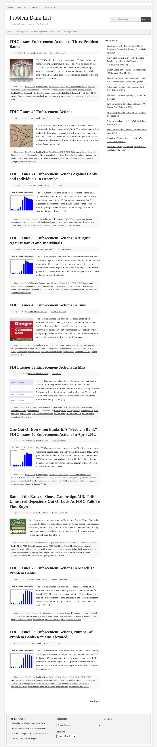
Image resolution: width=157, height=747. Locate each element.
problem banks (33, 90)
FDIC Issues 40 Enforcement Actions (41, 112)
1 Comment (59, 185)
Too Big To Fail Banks (72, 31)
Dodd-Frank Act (83, 543)
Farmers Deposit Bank (81, 93)
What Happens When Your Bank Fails (28, 723)
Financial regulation (39, 31)
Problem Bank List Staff (36, 53)
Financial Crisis (17, 549)
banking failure (71, 90)
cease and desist (81, 222)
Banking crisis (66, 348)
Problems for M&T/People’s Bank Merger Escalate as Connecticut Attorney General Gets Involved (127, 49)
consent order (55, 93)
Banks (13, 158)
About (18, 7)
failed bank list (79, 552)
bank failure (59, 90)
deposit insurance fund (53, 552)
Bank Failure (55, 31)
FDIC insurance (76, 546)
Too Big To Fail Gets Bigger (24, 739)
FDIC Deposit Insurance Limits (35, 546)
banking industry (84, 90)
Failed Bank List (49, 7)
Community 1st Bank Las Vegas (36, 93)
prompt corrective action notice (23, 161)
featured (91, 86)
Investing (108, 719)
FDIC (10, 31)
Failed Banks (54, 86)
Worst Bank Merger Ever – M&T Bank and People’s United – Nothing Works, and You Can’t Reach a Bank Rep (125, 61)
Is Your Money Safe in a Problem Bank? (29, 728)
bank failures (83, 549)
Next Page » (95, 701)
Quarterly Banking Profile (35, 484)
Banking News (22, 31)
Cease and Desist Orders (47, 219)
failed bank (66, 93)
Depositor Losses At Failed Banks (62, 543)
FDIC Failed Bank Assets (59, 546)
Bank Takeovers (31, 283)
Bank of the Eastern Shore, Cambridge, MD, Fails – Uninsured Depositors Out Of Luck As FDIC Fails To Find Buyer (55, 501)
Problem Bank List (31, 7)
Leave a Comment (57, 53)
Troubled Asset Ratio (36, 348)
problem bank (38, 96)
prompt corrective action (71, 96)
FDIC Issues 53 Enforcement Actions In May (48, 367)
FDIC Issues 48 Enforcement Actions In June (48, 305)
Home (10, 7)
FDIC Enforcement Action (76, 86)
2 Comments (57, 118)
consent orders (34, 351)
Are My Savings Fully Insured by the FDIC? (31, 733)
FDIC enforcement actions (21, 96)
